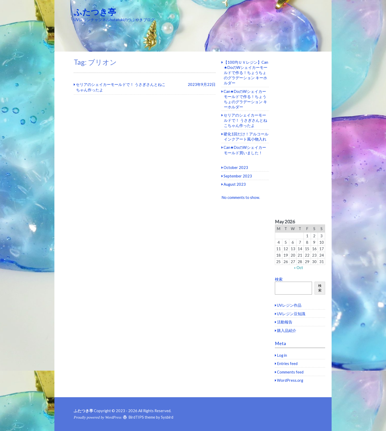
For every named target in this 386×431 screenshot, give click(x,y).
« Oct (298, 267)
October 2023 (236, 167)
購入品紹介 (286, 330)
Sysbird (167, 417)
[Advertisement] (300, 135)
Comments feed (290, 372)
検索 (279, 279)
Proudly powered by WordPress (97, 417)
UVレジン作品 (289, 305)
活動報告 (284, 322)
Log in (282, 355)
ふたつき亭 (95, 12)
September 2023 (238, 176)
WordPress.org (290, 380)
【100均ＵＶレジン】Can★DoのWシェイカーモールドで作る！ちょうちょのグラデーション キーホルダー (246, 72)
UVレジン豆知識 (291, 313)
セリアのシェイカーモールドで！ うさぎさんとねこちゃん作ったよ (245, 120)
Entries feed (287, 363)
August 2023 (235, 184)
